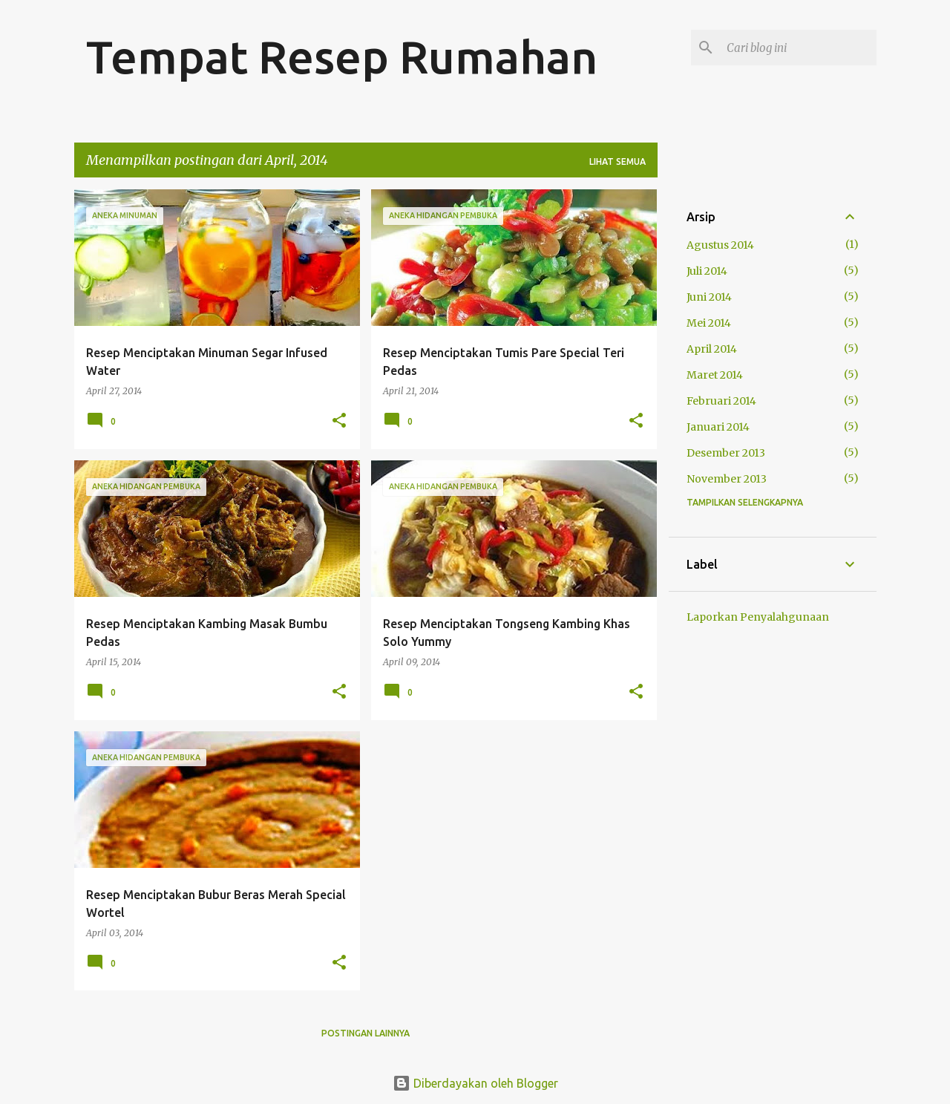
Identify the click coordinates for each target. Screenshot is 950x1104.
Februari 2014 (721, 401)
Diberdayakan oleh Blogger (475, 1083)
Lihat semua (617, 161)
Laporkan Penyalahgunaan (758, 617)
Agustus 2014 (720, 245)
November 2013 (727, 479)
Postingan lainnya (365, 1033)
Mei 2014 (709, 323)
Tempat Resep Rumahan (341, 56)
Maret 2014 (715, 375)
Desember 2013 (726, 453)
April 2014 (712, 349)
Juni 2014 (709, 297)
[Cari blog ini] (799, 47)
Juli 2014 (707, 271)
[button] (339, 421)
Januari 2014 (718, 427)
